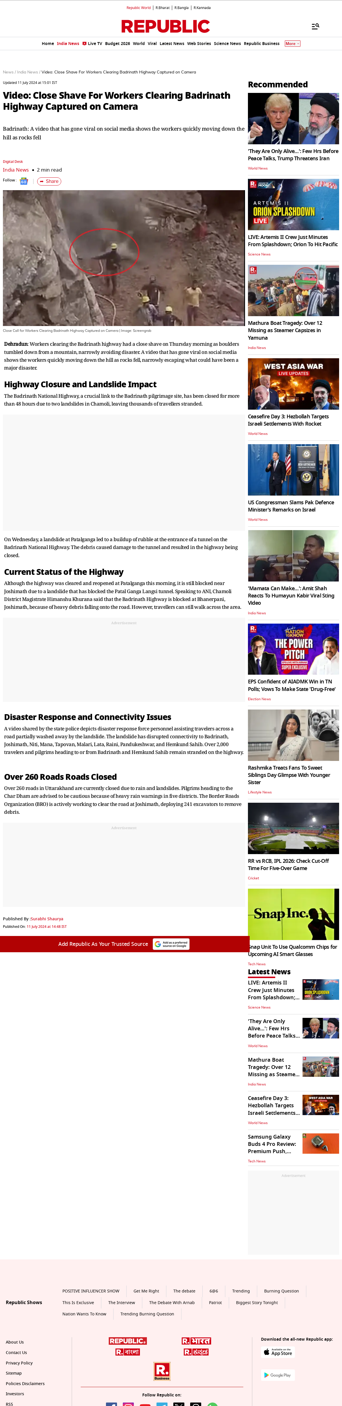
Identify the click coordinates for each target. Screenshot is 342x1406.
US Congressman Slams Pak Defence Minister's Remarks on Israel (291, 506)
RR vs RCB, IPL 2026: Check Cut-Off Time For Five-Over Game (288, 864)
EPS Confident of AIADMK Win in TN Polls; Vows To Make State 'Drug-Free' (292, 685)
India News (16, 170)
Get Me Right (146, 1291)
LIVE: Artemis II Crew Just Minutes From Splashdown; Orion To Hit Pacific (293, 240)
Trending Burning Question (147, 1314)
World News (258, 168)
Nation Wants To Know (84, 1314)
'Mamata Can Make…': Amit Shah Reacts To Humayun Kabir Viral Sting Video (291, 596)
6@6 (214, 1291)
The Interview (121, 1303)
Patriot (215, 1303)
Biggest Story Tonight (257, 1303)
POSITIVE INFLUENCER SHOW (90, 1291)
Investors (15, 1394)
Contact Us (16, 1353)
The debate (184, 1291)
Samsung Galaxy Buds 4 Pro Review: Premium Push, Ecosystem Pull (272, 1148)
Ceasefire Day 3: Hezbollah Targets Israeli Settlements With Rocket (288, 420)
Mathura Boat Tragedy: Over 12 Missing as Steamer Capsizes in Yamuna (285, 330)
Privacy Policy (19, 1363)
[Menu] (312, 26)
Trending (241, 1291)
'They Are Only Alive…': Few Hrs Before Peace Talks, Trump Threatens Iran (293, 154)
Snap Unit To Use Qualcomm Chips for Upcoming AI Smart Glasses (292, 950)
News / (9, 72)
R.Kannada (202, 7)
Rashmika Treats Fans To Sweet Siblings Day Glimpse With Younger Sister (289, 775)
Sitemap (14, 1373)
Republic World (139, 7)
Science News (259, 254)
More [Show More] (293, 43)
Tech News (257, 964)
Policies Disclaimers (25, 1384)
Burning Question (281, 1291)
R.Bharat (163, 7)
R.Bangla (181, 7)
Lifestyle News (260, 792)
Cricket (253, 878)
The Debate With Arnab (172, 1303)
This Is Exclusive (78, 1303)
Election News (259, 699)
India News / (28, 72)
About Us (15, 1342)
